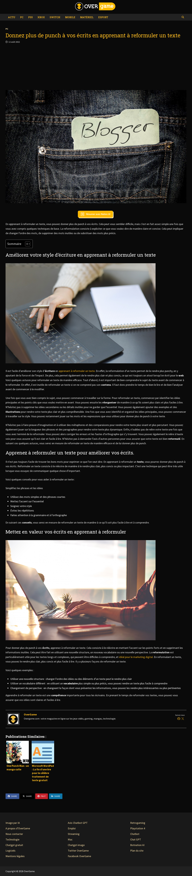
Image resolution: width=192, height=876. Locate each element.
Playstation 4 (137, 828)
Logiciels (10, 850)
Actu (11, 17)
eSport (103, 17)
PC (21, 17)
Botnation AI (137, 845)
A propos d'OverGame (18, 828)
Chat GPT (135, 839)
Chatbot (134, 834)
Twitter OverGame (78, 850)
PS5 (30, 17)
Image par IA (13, 823)
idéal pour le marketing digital (136, 657)
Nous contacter (14, 834)
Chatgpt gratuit (14, 845)
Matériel (86, 17)
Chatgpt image (76, 845)
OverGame (30, 714)
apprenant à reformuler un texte (77, 371)
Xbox (41, 17)
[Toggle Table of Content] (26, 243)
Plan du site (136, 850)
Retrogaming (137, 823)
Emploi (72, 828)
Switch (55, 17)
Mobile (70, 17)
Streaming (74, 834)
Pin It (42, 796)
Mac (70, 839)
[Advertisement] (96, 67)
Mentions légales (15, 856)
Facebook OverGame (79, 856)
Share (12, 796)
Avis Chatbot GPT (78, 823)
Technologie (12, 839)
